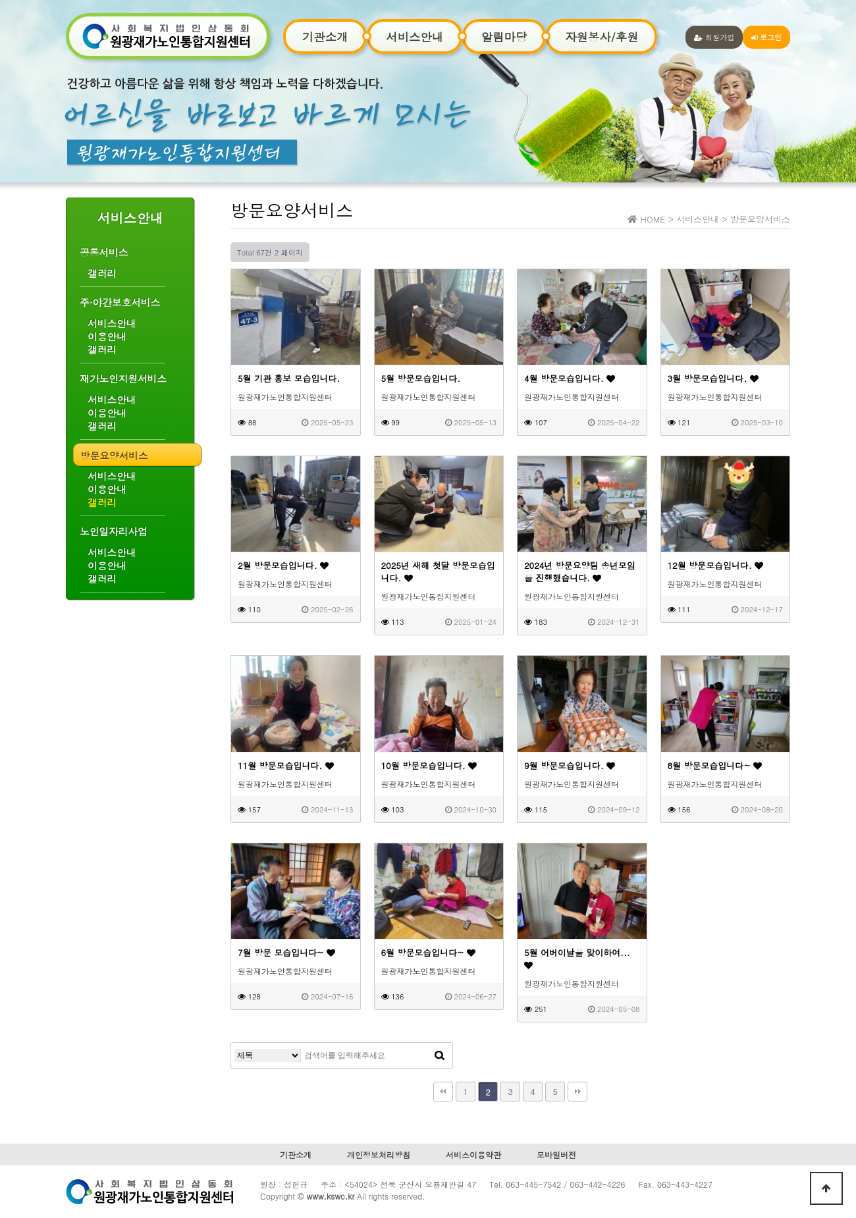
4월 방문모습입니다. (569, 378)
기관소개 (325, 36)
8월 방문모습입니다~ (715, 765)
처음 (443, 1091)
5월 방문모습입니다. (421, 378)
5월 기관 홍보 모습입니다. (289, 378)
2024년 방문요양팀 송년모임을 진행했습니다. (579, 571)
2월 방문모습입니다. (283, 565)
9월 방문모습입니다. (569, 765)
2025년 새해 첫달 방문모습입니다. (438, 571)
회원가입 (714, 37)
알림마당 (504, 36)
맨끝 (577, 1091)
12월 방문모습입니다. (716, 565)
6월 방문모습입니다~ (428, 952)
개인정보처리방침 (378, 1154)
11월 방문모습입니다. (286, 765)
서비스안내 (414, 36)
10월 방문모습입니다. (429, 765)
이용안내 (107, 336)
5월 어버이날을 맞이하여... (577, 958)
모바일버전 (556, 1154)
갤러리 (102, 273)
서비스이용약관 (473, 1154)
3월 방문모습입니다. (713, 378)
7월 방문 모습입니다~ (286, 952)
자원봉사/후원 (601, 36)
